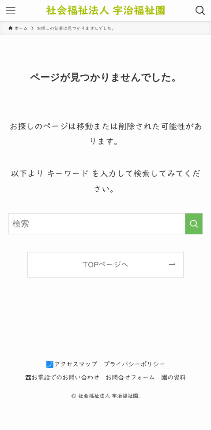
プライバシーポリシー (134, 364)
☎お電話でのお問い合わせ (62, 377)
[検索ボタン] (200, 10)
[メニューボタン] (10, 10)
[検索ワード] (105, 223)
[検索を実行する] (194, 223)
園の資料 (173, 377)
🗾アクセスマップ (71, 364)
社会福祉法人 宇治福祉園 (106, 10)
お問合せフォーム (130, 377)
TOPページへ (105, 264)
